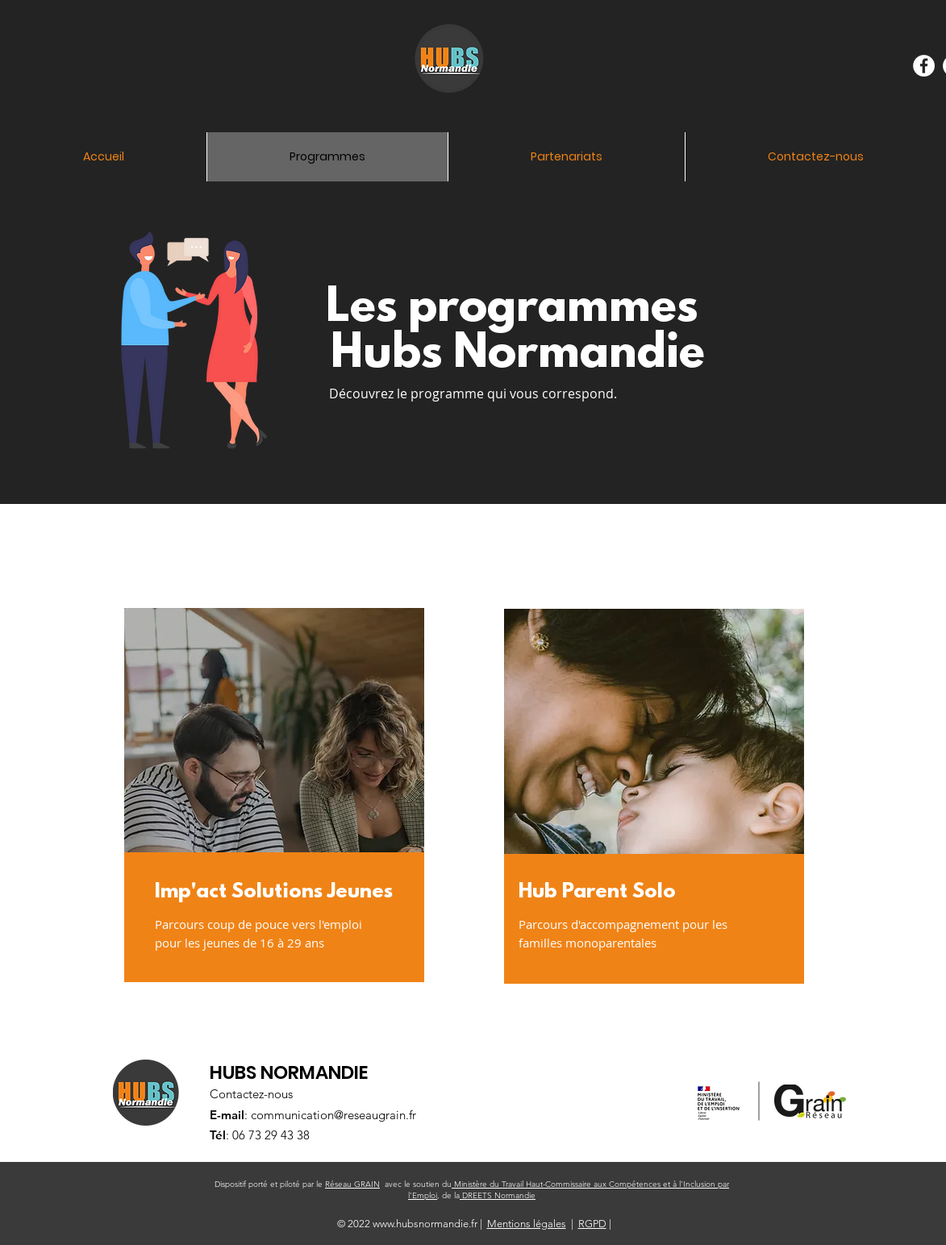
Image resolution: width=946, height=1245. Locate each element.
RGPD (592, 1224)
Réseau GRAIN (352, 1184)
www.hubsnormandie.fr (425, 1224)
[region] (290, 811)
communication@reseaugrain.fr (333, 1114)
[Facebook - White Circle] (924, 66)
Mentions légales (526, 1224)
